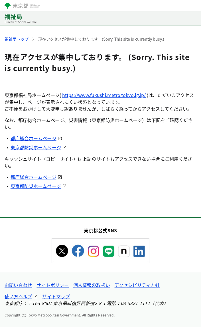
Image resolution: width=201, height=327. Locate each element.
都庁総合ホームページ (33, 138)
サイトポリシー (52, 285)
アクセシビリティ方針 (137, 285)
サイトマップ (56, 296)
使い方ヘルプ (18, 296)
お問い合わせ (18, 285)
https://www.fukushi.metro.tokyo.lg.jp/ (104, 95)
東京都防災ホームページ (36, 147)
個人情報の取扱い (91, 285)
